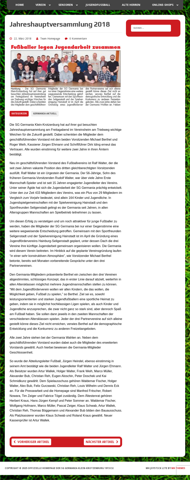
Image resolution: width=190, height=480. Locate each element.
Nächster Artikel (102, 442)
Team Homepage (50, 38)
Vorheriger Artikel (31, 442)
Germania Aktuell (45, 113)
